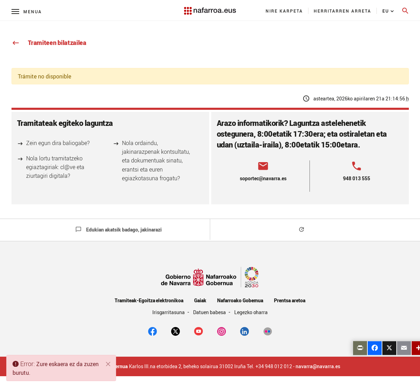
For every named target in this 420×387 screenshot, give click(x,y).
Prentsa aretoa (289, 300)
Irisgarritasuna (169, 312)
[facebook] (152, 331)
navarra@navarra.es (318, 366)
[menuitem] (284, 11)
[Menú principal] (27, 11)
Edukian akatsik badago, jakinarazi (118, 229)
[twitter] (175, 331)
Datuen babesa (210, 312)
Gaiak (200, 300)
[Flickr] (267, 331)
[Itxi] (108, 364)
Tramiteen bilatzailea (49, 42)
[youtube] (198, 331)
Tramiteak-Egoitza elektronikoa (149, 300)
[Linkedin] (244, 331)
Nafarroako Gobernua (240, 300)
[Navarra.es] (210, 7)
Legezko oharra (251, 312)
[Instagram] (221, 331)
